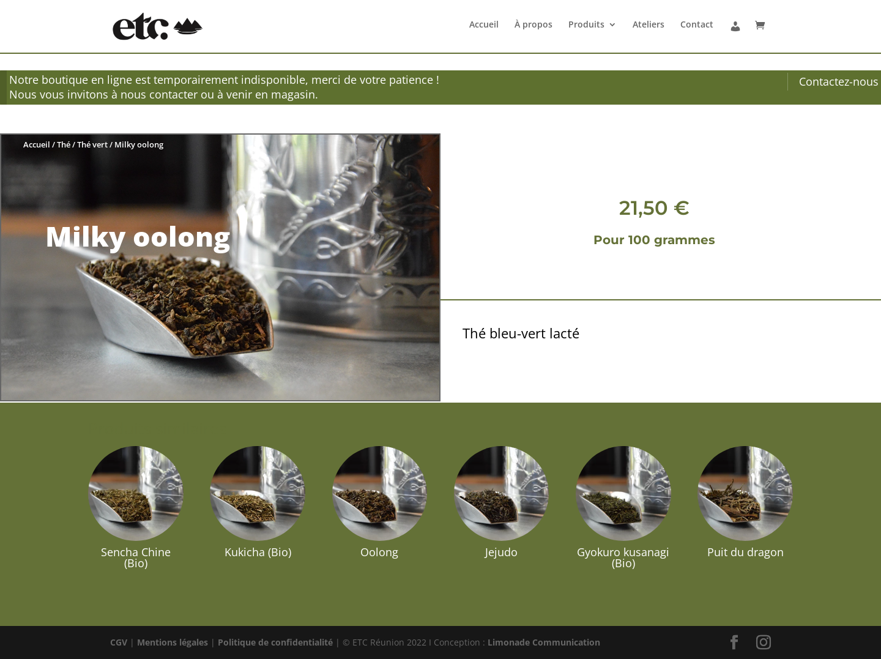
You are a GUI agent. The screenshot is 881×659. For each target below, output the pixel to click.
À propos (533, 25)
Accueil (484, 25)
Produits (586, 25)
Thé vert (92, 144)
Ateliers (648, 25)
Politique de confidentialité (275, 642)
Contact (696, 25)
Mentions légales (172, 642)
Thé (63, 144)
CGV (118, 642)
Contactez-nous (839, 81)
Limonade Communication (544, 642)
